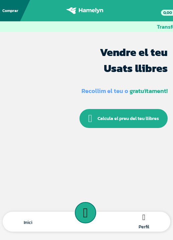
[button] (28, 222)
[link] (163, 10)
